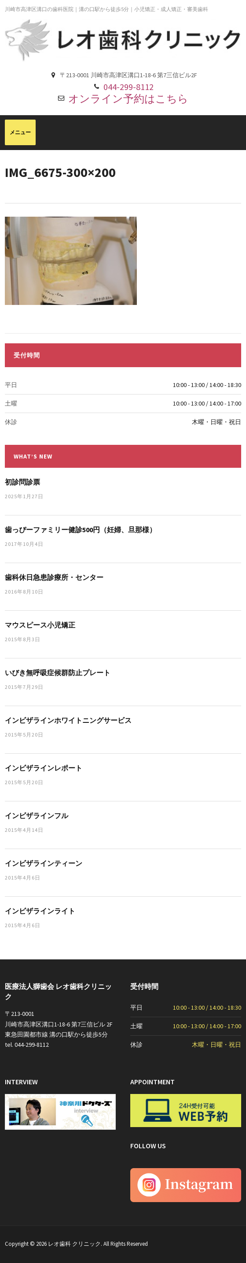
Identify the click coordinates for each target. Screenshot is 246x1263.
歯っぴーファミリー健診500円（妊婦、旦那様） (80, 529)
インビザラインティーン (43, 863)
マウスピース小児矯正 (40, 624)
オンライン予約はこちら (128, 98)
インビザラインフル (36, 815)
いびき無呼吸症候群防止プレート (57, 672)
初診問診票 (22, 481)
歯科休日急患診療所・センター (54, 577)
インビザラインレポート (43, 767)
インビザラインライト (40, 910)
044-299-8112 (128, 86)
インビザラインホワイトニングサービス (68, 720)
